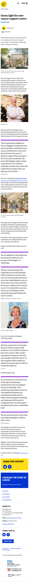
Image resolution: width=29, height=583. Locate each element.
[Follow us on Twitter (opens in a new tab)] (4, 534)
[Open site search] (19, 3)
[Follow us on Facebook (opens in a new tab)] (8, 534)
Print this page (5, 22)
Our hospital (6, 494)
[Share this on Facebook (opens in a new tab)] (10, 467)
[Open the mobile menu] (24, 4)
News (6, 9)
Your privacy (5, 548)
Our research (6, 497)
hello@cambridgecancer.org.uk (13, 518)
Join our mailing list (8, 524)
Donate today (8, 541)
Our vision (5, 491)
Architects (19, 180)
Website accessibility (16, 548)
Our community (6, 500)
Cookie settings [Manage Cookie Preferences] (6, 550)
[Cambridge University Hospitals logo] (4, 4)
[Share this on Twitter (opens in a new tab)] (5, 467)
